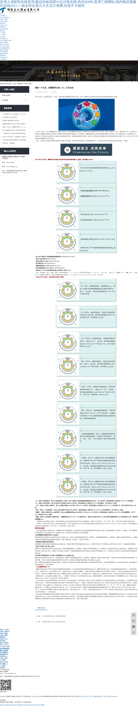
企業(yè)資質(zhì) (5, 17)
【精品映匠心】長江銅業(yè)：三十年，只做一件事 (15, 114)
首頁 (1, 13)
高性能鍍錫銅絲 (4, 48)
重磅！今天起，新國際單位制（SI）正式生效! (15, 127)
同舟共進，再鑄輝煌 (9, 143)
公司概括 (2, 15)
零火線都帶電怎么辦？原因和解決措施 (54, 616)
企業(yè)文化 (4, 25)
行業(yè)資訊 (4, 57)
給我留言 (2, 31)
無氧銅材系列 (4, 53)
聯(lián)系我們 (4, 29)
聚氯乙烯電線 (4, 50)
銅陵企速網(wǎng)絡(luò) (110, 696)
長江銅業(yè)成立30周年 (10, 117)
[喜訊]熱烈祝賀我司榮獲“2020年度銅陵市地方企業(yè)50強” (15, 140)
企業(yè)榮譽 (4, 21)
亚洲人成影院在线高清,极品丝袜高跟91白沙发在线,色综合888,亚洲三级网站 (22, 705)
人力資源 (2, 32)
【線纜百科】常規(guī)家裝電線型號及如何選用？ (15, 133)
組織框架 (2, 23)
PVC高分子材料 (4, 46)
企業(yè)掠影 (4, 19)
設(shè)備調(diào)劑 (5, 40)
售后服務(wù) (4, 38)
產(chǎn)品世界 (4, 44)
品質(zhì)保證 (4, 42)
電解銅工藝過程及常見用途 (11, 120)
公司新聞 (2, 59)
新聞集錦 (2, 55)
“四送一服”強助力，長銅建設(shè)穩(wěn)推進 (15, 136)
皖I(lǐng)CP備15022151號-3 (86, 696)
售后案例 (2, 27)
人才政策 (2, 36)
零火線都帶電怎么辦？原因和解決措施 (14, 130)
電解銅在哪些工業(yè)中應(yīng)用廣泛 (14, 124)
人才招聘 (2, 34)
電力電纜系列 (4, 52)
